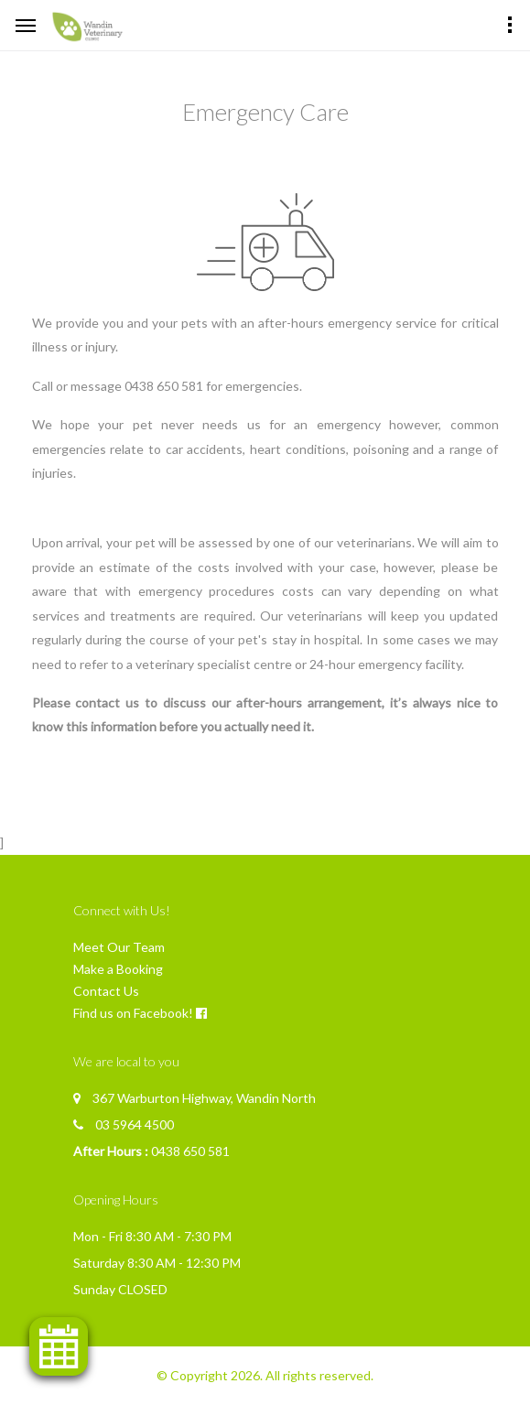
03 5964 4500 (134, 1124)
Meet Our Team (119, 947)
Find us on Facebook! (133, 1013)
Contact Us (106, 991)
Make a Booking (118, 969)
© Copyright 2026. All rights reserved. (265, 1375)
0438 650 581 (190, 1151)
